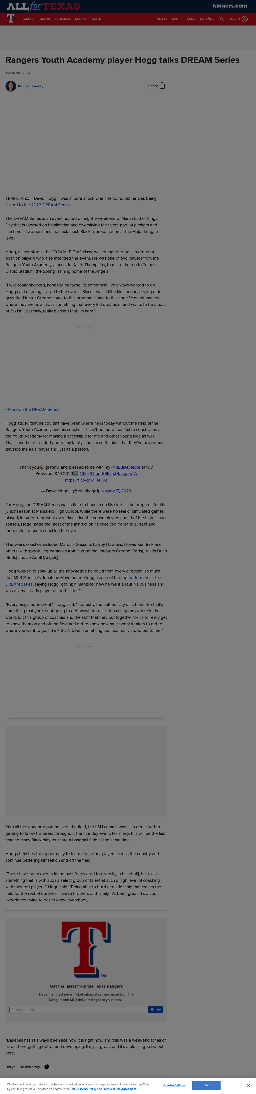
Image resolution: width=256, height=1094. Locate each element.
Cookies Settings (174, 1085)
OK (207, 1085)
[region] (128, 1086)
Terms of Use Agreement (120, 1089)
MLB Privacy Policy (84, 1089)
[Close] (249, 1085)
